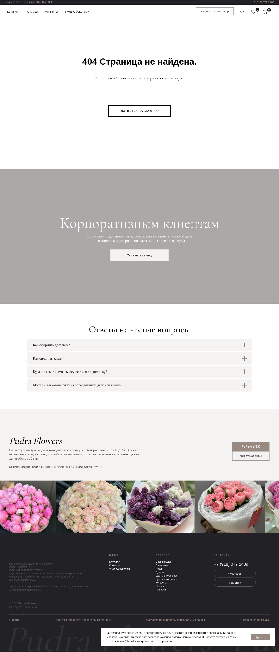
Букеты (160, 572)
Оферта (14, 619)
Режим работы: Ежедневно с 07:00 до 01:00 (29, 2)
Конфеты (161, 582)
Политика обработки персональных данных (83, 619)
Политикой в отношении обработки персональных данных (200, 633)
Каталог (114, 562)
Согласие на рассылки (255, 619)
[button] (139, 255)
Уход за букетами (120, 569)
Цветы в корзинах (166, 579)
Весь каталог (163, 561)
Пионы (160, 586)
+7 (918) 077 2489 (263, 2)
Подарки (161, 589)
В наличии (162, 565)
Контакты (115, 565)
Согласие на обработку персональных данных (176, 619)
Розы (159, 568)
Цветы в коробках (166, 575)
